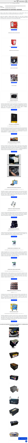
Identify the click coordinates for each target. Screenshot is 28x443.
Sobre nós (17, 1)
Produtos (21, 1)
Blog (24, 1)
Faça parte (26, 1)
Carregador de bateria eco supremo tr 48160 (10, 7)
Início (15, 1)
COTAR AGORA (14, 29)
